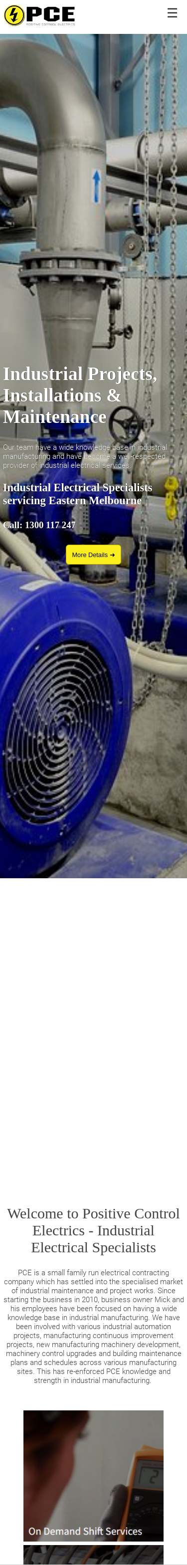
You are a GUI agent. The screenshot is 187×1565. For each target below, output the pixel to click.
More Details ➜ (93, 555)
